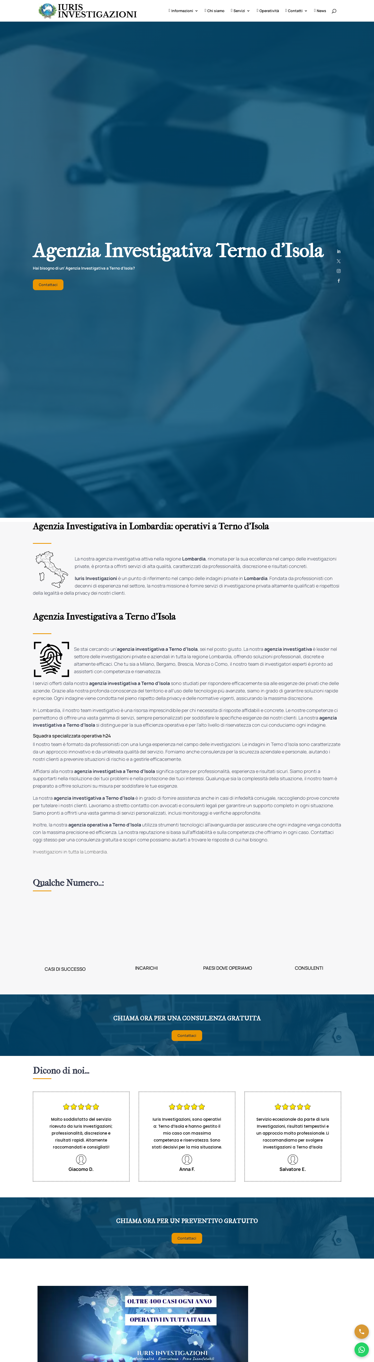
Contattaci (48, 284)
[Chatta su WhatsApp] (361, 1349)
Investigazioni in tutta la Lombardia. (70, 852)
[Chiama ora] (361, 1331)
